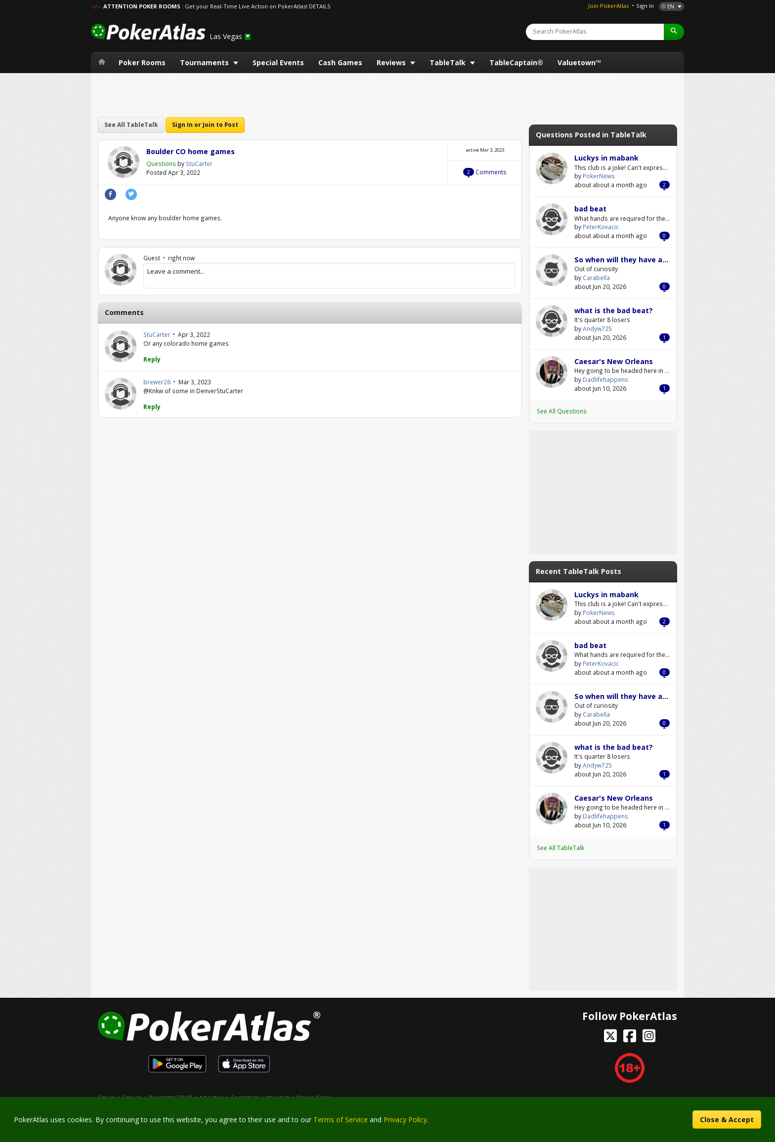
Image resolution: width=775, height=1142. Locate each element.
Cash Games (340, 62)
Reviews (392, 62)
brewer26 (120, 394)
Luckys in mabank (606, 158)
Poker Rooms (142, 62)
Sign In (645, 5)
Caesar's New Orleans (613, 361)
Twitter (131, 194)
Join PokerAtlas (608, 5)
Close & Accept (727, 1119)
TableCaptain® (516, 62)
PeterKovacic (551, 219)
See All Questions (562, 411)
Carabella (551, 270)
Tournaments (205, 62)
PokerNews (551, 168)
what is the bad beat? (613, 310)
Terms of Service (340, 1119)
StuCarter (123, 162)
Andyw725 (551, 321)
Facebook (110, 194)
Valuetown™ (579, 62)
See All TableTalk (131, 124)
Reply (152, 359)
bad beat (590, 208)
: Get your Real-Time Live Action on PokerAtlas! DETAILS (256, 6)
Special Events (278, 62)
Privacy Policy (405, 1119)
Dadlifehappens (551, 372)
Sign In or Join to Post (205, 124)
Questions (161, 163)
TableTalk (449, 62)
